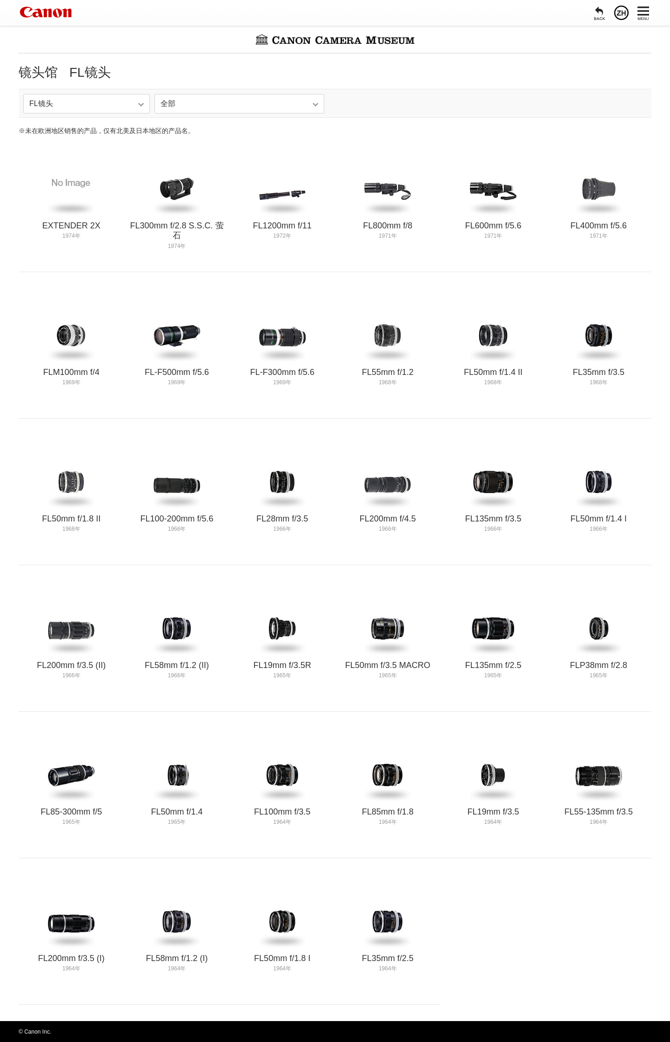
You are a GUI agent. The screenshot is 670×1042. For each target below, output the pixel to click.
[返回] (599, 13)
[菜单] (643, 13)
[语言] (621, 13)
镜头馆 (38, 72)
